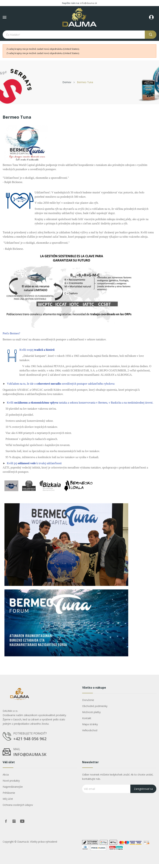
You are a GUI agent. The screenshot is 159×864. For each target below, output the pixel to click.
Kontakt (86, 718)
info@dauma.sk (88, 3)
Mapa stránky (90, 724)
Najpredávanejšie (13, 786)
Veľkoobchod (89, 730)
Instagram (14, 821)
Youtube (22, 821)
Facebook (6, 821)
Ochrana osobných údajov (18, 805)
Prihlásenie (9, 792)
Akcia (6, 774)
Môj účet (8, 798)
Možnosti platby (91, 712)
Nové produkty (11, 780)
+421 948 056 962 (30, 738)
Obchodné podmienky (94, 706)
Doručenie (88, 700)
